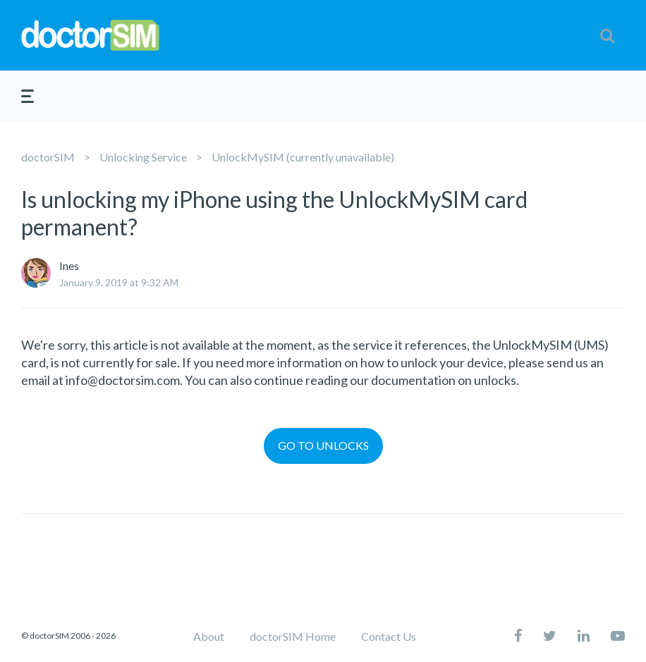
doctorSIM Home (293, 636)
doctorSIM (48, 157)
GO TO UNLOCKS (323, 445)
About (208, 636)
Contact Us (388, 636)
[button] (607, 35)
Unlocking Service (143, 157)
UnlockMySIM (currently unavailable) (303, 157)
